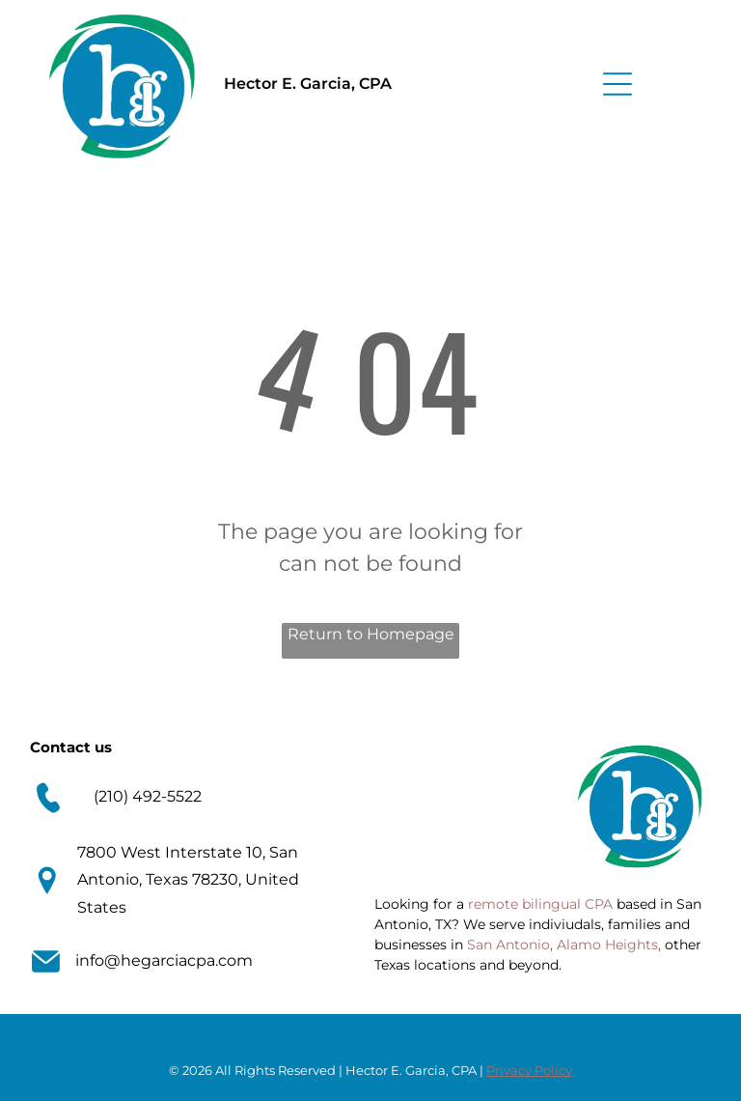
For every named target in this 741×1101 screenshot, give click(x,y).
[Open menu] (617, 84)
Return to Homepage (371, 634)
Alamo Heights (607, 944)
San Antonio (508, 944)
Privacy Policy (529, 1070)
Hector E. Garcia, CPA (308, 83)
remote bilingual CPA (540, 904)
